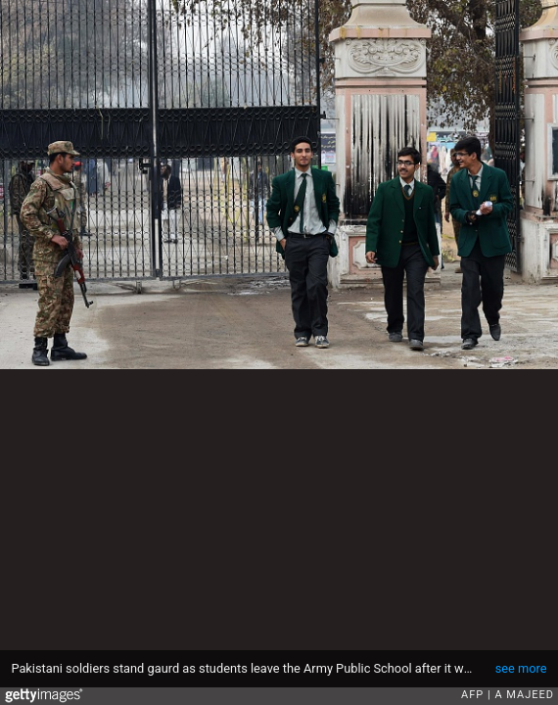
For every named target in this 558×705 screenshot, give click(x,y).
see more (521, 668)
